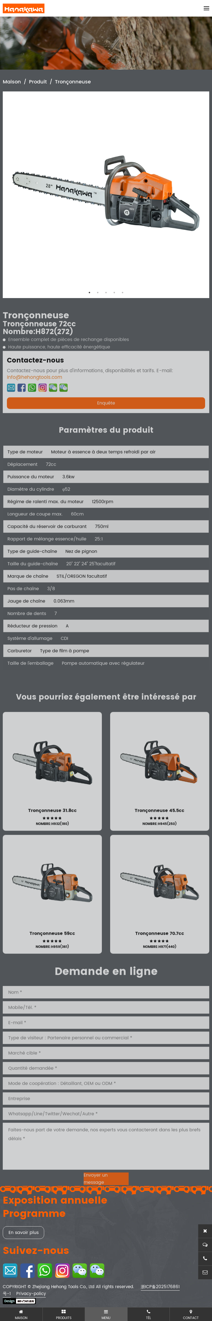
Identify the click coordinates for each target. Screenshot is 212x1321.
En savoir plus (24, 1232)
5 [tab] (122, 292)
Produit (38, 82)
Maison (12, 82)
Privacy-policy (31, 1293)
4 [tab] (114, 292)
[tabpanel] (106, 194)
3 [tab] (106, 292)
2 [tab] (97, 292)
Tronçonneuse (73, 82)
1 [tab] (89, 292)
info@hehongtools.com (34, 395)
